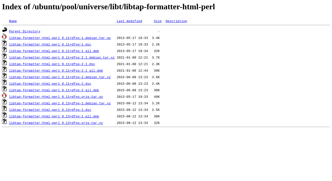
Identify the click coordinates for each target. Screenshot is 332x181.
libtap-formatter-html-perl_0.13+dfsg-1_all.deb (54, 116)
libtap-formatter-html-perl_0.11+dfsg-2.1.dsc (52, 64)
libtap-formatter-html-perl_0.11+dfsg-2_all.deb (54, 90)
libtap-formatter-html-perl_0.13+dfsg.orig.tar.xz (56, 122)
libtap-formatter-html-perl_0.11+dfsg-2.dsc (50, 83)
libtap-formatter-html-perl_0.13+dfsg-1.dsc (50, 109)
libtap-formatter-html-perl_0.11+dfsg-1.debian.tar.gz (60, 37)
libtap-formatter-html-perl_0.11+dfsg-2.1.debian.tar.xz (62, 57)
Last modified (129, 21)
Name (13, 21)
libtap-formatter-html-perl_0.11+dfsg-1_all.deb (54, 51)
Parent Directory (24, 31)
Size (158, 21)
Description (176, 21)
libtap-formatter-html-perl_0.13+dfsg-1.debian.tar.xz (60, 103)
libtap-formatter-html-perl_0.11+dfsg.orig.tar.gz (56, 96)
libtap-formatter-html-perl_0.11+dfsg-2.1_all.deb (56, 70)
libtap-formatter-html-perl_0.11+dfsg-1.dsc (50, 44)
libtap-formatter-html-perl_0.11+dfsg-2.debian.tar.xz (60, 77)
